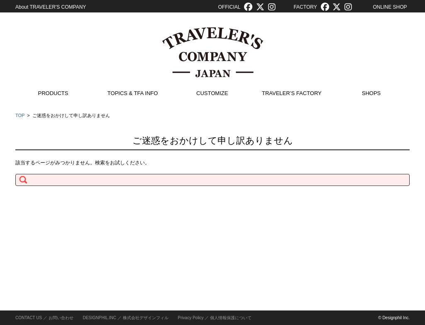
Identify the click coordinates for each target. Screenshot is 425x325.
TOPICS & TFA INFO (132, 93)
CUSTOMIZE (212, 93)
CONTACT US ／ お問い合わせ (44, 317)
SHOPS (371, 93)
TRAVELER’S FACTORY (292, 93)
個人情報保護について (231, 317)
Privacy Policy (190, 317)
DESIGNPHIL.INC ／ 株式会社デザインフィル (125, 317)
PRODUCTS (53, 93)
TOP (19, 115)
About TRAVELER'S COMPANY (50, 7)
